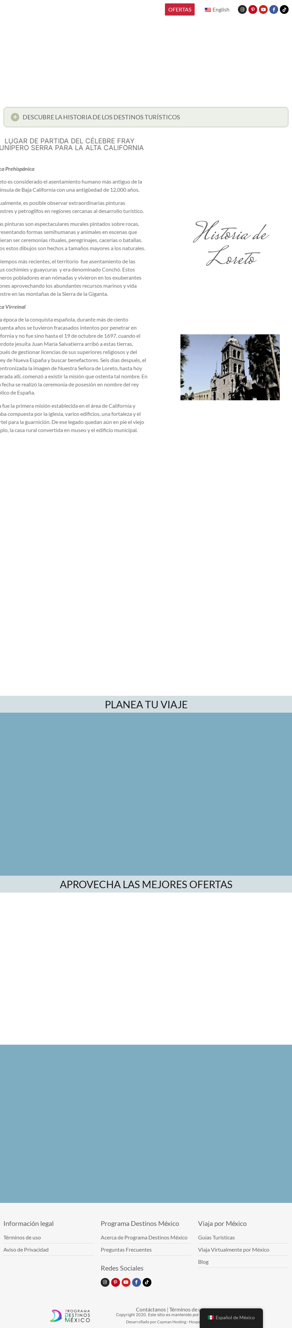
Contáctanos (151, 1309)
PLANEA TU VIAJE (146, 704)
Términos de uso (188, 1309)
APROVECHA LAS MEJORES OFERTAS (146, 884)
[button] (146, 119)
